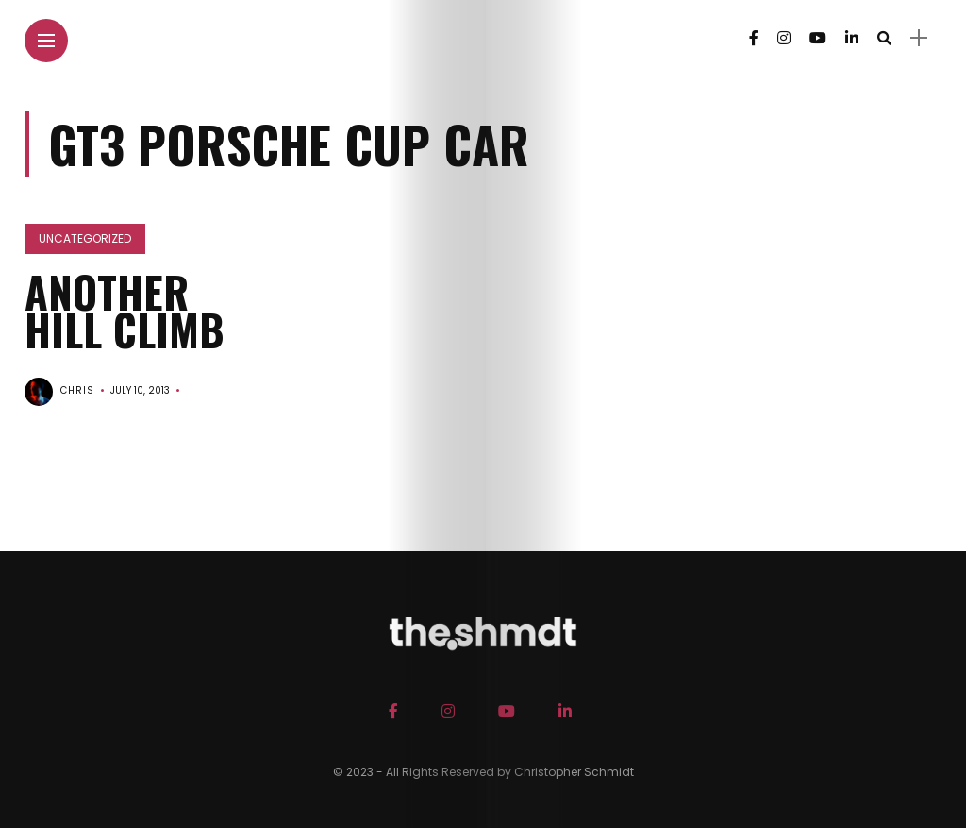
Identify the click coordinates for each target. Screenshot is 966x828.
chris (77, 390)
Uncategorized (85, 238)
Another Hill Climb (125, 311)
